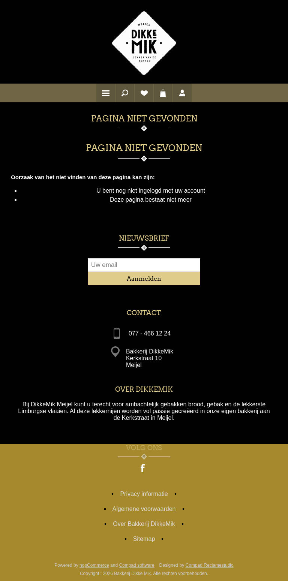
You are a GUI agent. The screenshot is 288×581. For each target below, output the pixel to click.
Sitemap (144, 539)
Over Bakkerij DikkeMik (144, 524)
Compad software (136, 565)
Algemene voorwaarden (144, 509)
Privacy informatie (144, 494)
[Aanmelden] (144, 265)
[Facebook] (143, 469)
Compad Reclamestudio (210, 565)
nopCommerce (94, 565)
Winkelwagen (163, 93)
